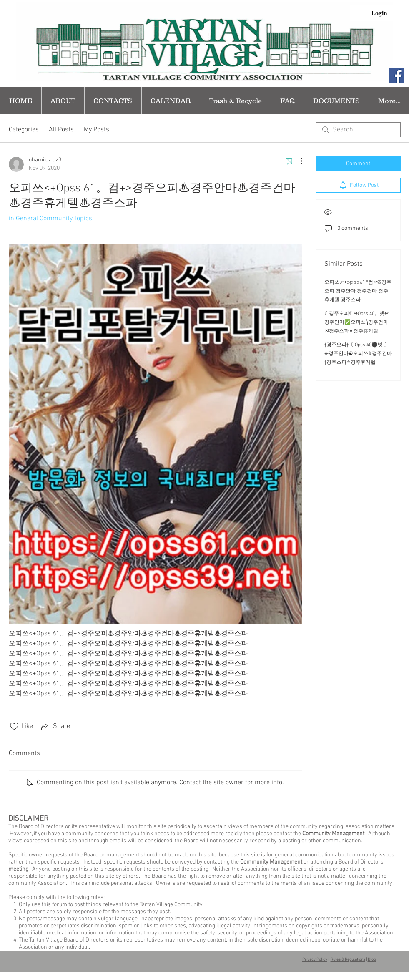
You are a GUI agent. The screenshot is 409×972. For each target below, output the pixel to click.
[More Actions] (297, 161)
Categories (24, 130)
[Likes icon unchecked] (14, 726)
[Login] (379, 13)
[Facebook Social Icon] (396, 75)
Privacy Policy (314, 959)
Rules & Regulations (348, 959)
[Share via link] (55, 726)
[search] (358, 129)
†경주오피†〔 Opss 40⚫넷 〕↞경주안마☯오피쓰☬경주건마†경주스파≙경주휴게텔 (358, 353)
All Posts (61, 130)
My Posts (96, 130)
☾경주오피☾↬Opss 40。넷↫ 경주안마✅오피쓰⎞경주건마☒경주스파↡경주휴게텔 (356, 322)
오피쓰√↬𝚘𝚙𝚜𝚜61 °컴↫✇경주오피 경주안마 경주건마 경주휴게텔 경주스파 (357, 291)
